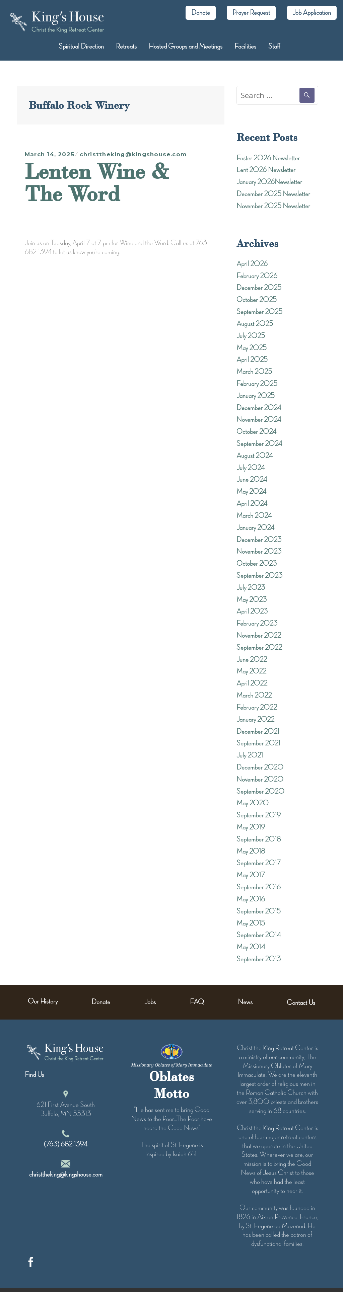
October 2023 (256, 563)
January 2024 (255, 528)
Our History (43, 1001)
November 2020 (259, 779)
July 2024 (250, 468)
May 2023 (251, 599)
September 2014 (258, 935)
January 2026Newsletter (269, 182)
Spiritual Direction (81, 46)
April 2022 (251, 683)
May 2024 (251, 491)
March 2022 (254, 695)
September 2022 (259, 647)
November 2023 (258, 551)
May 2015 (250, 923)
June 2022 (251, 659)
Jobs (150, 1002)
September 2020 (260, 791)
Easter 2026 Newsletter (268, 158)
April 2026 (252, 264)
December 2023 (258, 540)
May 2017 (250, 875)
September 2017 (258, 863)
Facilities (245, 46)
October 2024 (256, 431)
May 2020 (252, 803)
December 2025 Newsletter (273, 194)
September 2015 (258, 911)
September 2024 (259, 444)
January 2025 (255, 396)
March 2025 (254, 372)
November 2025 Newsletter (273, 206)
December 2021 (257, 731)
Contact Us (301, 1002)
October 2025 (256, 300)
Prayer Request (251, 12)
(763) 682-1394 (65, 1144)
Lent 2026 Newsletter (265, 170)
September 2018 (258, 839)
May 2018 (250, 851)
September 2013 (258, 959)
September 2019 (258, 815)
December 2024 (258, 408)
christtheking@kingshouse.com (133, 154)
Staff (274, 46)
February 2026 (256, 276)
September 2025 (259, 312)
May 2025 (251, 348)
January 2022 (255, 719)
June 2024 (251, 479)
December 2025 (258, 288)
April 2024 (251, 503)
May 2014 (250, 947)
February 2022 (256, 707)
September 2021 (258, 743)
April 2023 (252, 611)
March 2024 (254, 515)
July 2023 (250, 587)
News (245, 1002)
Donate (200, 12)
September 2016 (258, 887)
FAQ (197, 1002)
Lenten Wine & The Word (97, 182)
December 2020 (259, 767)
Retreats (126, 46)
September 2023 (259, 575)
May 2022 (251, 671)
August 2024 (254, 456)
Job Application (311, 12)
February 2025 (256, 384)
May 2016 (250, 899)
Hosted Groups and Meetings (185, 46)
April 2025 (252, 360)
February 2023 (256, 623)
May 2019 (250, 827)
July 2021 (249, 755)
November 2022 (258, 635)
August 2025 (254, 324)
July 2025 (250, 336)
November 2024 (258, 419)
